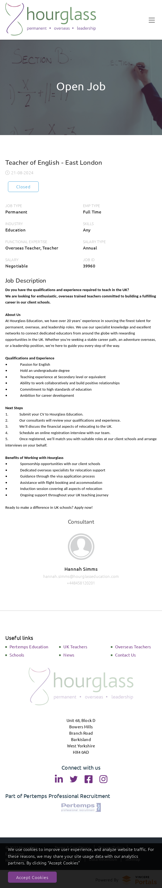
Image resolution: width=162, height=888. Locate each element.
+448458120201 (81, 583)
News (68, 654)
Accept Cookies (32, 877)
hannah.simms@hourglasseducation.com (81, 576)
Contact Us (125, 654)
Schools (17, 654)
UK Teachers (75, 646)
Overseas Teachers (133, 646)
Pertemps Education (29, 646)
